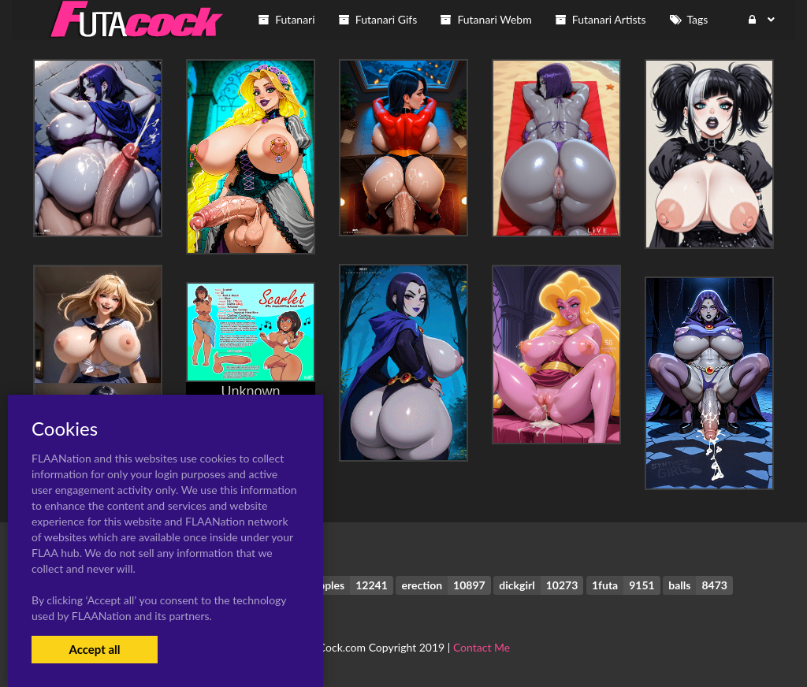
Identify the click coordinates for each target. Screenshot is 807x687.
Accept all (94, 649)
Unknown (250, 391)
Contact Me (481, 647)
